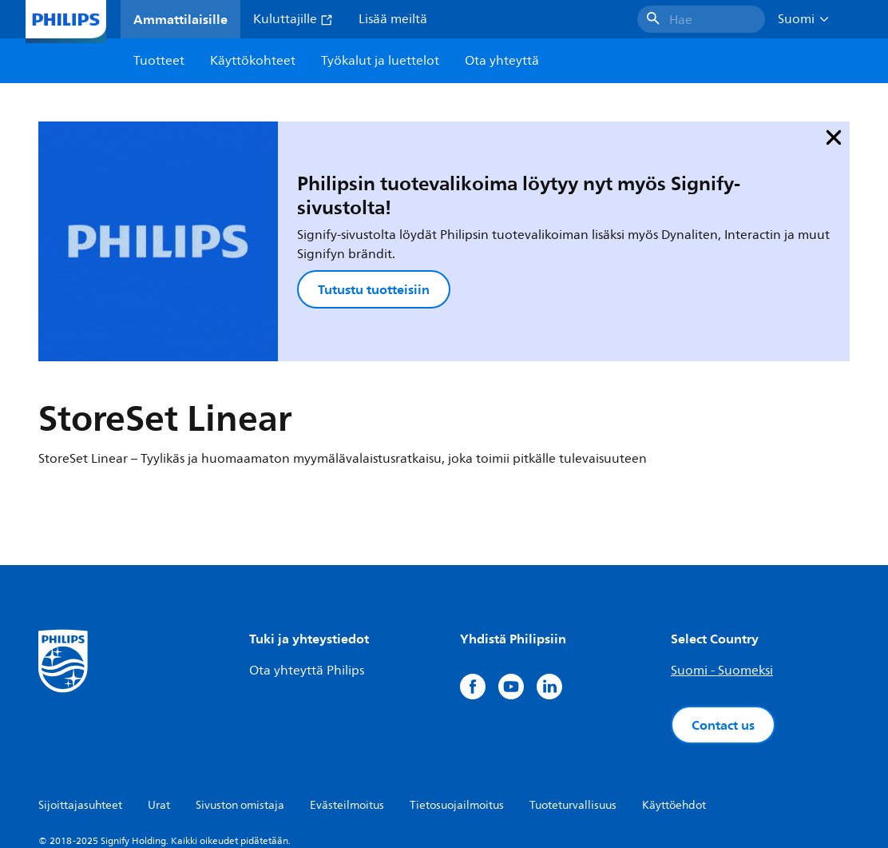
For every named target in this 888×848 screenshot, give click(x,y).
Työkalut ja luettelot (380, 60)
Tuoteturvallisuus (572, 720)
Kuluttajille (293, 19)
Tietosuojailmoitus (457, 720)
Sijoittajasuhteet (80, 720)
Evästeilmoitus (347, 720)
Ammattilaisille (180, 19)
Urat (159, 720)
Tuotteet (158, 60)
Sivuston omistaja (240, 720)
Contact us (723, 640)
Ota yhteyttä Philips (306, 585)
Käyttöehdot (674, 720)
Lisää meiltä (393, 19)
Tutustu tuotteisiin (289, 235)
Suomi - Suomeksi (722, 585)
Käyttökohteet (252, 60)
